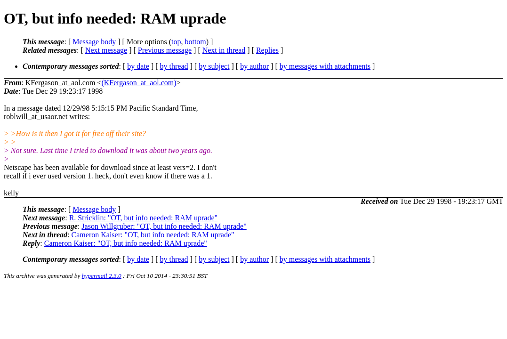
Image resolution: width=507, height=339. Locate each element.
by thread (174, 66)
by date (138, 66)
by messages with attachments (325, 66)
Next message (106, 50)
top (176, 42)
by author (254, 66)
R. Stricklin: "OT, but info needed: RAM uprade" (143, 218)
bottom (195, 42)
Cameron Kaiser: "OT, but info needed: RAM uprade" (153, 235)
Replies (267, 50)
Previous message (165, 50)
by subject (214, 66)
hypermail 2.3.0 (101, 275)
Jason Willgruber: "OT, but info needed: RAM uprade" (163, 226)
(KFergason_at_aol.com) (138, 83)
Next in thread (224, 50)
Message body (94, 42)
